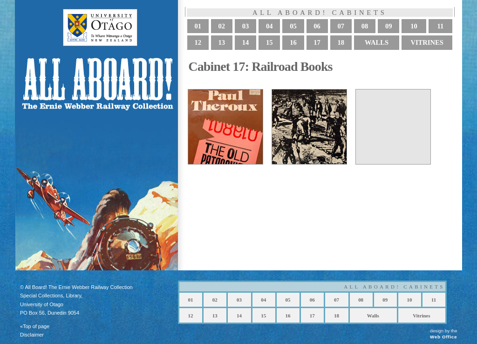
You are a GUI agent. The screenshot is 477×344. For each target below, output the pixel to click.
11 (440, 26)
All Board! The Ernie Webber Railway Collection (78, 287)
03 (245, 26)
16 (293, 43)
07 (341, 26)
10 (413, 26)
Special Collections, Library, (51, 295)
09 (388, 26)
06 (316, 26)
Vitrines (426, 43)
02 (221, 26)
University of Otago (41, 304)
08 (364, 26)
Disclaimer (32, 334)
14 (245, 43)
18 (341, 43)
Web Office (443, 336)
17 (316, 43)
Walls (376, 43)
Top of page (36, 326)
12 (197, 43)
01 (197, 26)
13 (221, 43)
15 (269, 43)
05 (293, 26)
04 (269, 26)
